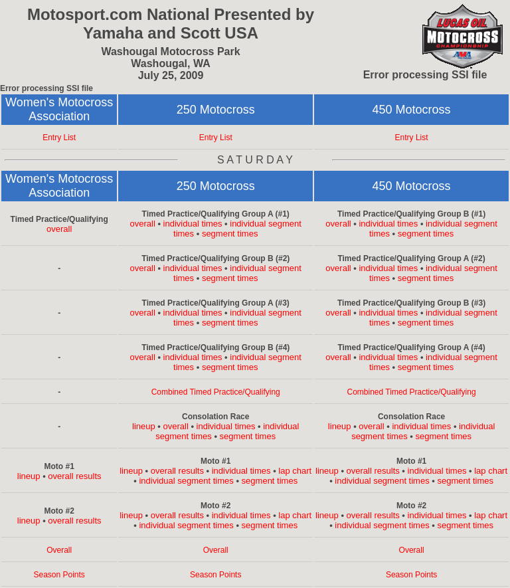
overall (59, 229)
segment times (230, 234)
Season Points (58, 574)
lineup (143, 426)
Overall (59, 550)
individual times (192, 224)
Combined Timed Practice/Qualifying (215, 392)
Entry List (59, 137)
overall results (74, 476)
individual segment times (186, 481)
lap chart (294, 471)
